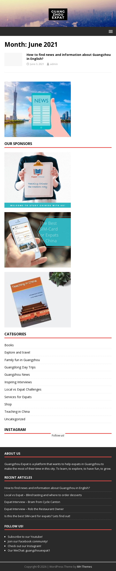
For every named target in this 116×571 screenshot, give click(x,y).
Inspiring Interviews (18, 382)
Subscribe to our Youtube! (25, 537)
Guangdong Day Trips (20, 367)
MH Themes (84, 567)
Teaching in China (17, 411)
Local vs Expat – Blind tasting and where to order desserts (43, 495)
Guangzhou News (17, 374)
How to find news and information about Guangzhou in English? (69, 57)
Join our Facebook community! (28, 541)
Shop (8, 404)
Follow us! (58, 435)
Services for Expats (18, 397)
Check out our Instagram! (24, 546)
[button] (110, 31)
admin (54, 64)
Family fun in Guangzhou (22, 360)
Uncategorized (14, 419)
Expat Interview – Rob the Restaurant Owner (34, 509)
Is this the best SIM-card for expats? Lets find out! (37, 516)
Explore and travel (17, 352)
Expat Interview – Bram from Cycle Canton (32, 502)
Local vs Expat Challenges (22, 389)
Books (9, 345)
